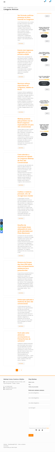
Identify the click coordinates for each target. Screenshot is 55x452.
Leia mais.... (21, 43)
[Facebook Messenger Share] (1, 231)
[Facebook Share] (1, 220)
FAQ (29, 384)
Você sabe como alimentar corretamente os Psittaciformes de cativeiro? (24, 337)
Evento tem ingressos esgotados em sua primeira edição (25, 52)
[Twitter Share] (1, 223)
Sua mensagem (39, 408)
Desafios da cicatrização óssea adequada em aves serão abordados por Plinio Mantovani (25, 229)
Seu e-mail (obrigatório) (39, 398)
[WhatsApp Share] (1, 229)
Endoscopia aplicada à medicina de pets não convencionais (26, 302)
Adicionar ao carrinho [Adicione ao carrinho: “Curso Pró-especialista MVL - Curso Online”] (44, 83)
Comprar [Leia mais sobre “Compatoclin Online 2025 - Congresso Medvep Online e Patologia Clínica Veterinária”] (44, 134)
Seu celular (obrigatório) (39, 403)
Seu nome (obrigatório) (39, 393)
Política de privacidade (33, 386)
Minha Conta (31, 382)
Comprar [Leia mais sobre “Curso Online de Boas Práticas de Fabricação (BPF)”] (44, 60)
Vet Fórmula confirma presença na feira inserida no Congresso (26, 17)
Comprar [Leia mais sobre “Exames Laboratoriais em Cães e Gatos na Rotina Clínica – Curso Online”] (44, 36)
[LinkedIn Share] (1, 226)
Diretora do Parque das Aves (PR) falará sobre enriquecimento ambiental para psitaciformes (26, 266)
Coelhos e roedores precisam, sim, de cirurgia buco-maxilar (25, 194)
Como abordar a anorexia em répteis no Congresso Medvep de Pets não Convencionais (26, 158)
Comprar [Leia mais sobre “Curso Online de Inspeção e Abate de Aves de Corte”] (44, 108)
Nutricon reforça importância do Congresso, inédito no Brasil (25, 86)
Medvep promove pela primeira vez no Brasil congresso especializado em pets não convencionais (26, 123)
